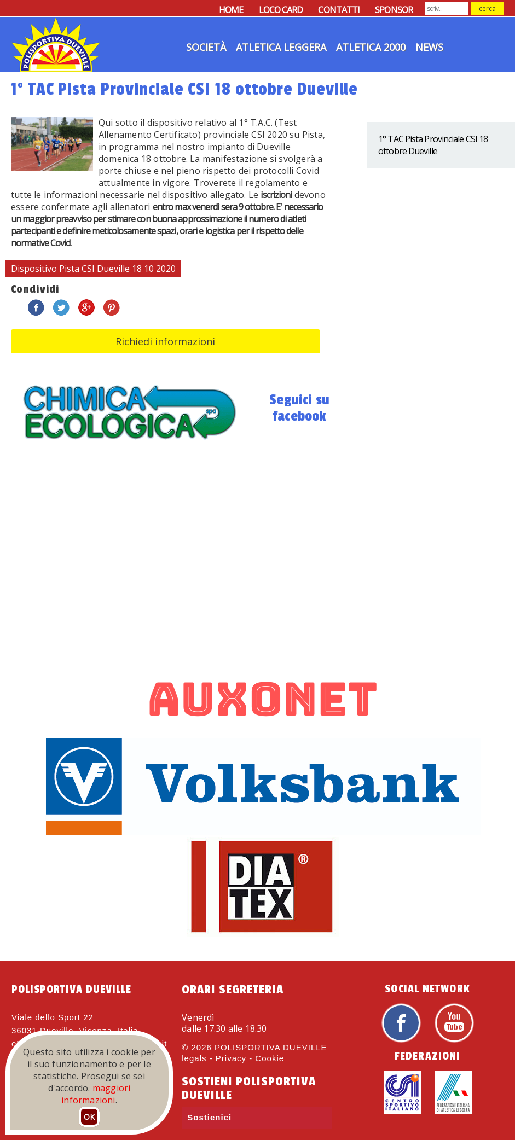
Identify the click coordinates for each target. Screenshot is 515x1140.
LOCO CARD (281, 10)
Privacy (231, 1058)
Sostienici (209, 1117)
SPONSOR (394, 10)
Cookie (269, 1058)
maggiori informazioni (95, 1094)
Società (206, 47)
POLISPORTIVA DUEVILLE (271, 1047)
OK (89, 1117)
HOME (231, 10)
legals (194, 1058)
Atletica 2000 (371, 47)
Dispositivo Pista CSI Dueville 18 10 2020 (93, 269)
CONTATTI (339, 10)
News (429, 47)
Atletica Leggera (281, 47)
